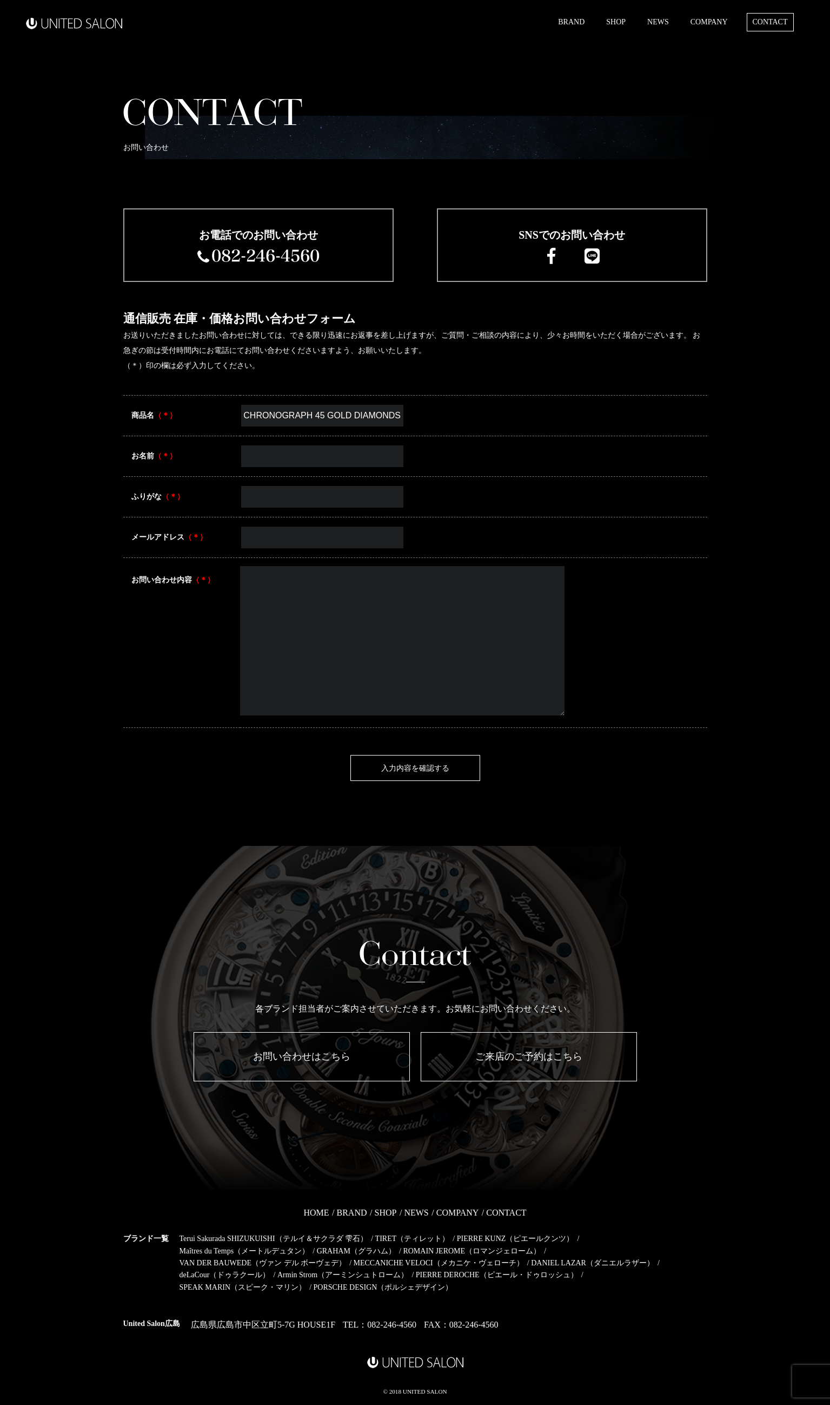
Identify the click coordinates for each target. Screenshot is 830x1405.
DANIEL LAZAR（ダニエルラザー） (592, 1263)
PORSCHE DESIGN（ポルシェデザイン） (383, 1287)
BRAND (571, 22)
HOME (316, 1212)
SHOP (616, 22)
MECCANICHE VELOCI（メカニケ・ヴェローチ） (439, 1263)
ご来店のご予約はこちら (528, 1056)
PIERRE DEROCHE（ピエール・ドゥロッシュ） (497, 1275)
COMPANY (709, 22)
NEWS (658, 22)
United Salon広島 (151, 1323)
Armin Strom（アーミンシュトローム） (342, 1275)
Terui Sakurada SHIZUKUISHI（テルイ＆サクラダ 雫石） (274, 1239)
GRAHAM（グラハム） (356, 1251)
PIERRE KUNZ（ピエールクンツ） (515, 1239)
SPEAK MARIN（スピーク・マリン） (243, 1287)
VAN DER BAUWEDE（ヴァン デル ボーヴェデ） (263, 1263)
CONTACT (770, 22)
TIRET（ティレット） (412, 1239)
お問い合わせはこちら (301, 1056)
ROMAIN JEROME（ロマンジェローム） (472, 1251)
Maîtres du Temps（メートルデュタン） (245, 1251)
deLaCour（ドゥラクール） (225, 1275)
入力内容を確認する (415, 768)
